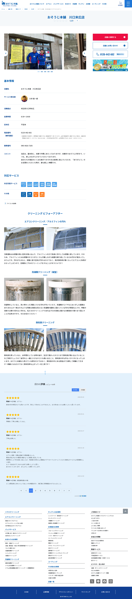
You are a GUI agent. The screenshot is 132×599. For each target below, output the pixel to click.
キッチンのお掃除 (54, 512)
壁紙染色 (50, 540)
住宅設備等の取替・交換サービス (100, 558)
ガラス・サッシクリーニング (56, 545)
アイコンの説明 (11, 203)
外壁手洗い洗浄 (52, 570)
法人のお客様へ (95, 570)
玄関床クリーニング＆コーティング (58, 553)
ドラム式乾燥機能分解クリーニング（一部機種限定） (20, 568)
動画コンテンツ (95, 543)
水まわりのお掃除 (11, 539)
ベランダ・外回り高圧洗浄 (55, 575)
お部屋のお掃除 (53, 527)
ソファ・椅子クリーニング (55, 535)
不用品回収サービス (96, 555)
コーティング (96, 4)
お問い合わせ (105, 592)
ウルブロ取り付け (10, 548)
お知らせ (93, 533)
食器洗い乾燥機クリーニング (56, 523)
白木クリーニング (53, 548)
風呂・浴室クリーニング (12, 543)
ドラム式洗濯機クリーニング (13, 565)
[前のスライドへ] (6, 53)
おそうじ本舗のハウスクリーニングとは (102, 516)
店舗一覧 (51, 582)
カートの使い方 (95, 523)
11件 (71, 21)
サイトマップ (85, 592)
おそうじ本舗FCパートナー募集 (100, 573)
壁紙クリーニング (53, 543)
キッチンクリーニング (54, 518)
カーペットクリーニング (55, 538)
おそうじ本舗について (37, 4)
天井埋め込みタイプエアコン (13, 526)
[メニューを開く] (128, 3)
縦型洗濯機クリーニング (12, 563)
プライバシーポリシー (66, 592)
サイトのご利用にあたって (98, 528)
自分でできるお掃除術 (97, 540)
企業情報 (46, 592)
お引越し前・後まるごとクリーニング (15, 533)
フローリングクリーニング (55, 531)
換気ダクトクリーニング (55, 555)
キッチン (81, 4)
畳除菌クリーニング (54, 550)
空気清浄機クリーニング (55, 558)
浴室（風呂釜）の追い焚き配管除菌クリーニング (19, 545)
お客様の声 (94, 545)
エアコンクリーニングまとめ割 (14, 523)
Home (26, 592)
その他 (104, 4)
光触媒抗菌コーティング (55, 573)
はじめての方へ (95, 518)
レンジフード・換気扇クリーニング (58, 516)
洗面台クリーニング (10, 555)
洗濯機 (74, 4)
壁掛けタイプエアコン (11, 521)
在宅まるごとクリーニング (12, 535)
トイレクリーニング (10, 553)
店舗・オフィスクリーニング (99, 568)
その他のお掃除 (53, 567)
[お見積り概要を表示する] (120, 3)
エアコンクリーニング (13, 517)
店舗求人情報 (95, 575)
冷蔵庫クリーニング (54, 520)
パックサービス (58, 4)
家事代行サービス (96, 553)
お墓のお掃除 (52, 578)
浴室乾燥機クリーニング (12, 550)
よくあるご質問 (95, 525)
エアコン (49, 4)
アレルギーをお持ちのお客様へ (100, 530)
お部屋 (88, 4)
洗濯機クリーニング (12, 559)
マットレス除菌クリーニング (56, 533)
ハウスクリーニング (12, 512)
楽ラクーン (94, 560)
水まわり (68, 4)
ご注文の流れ (95, 520)
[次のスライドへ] (84, 53)
